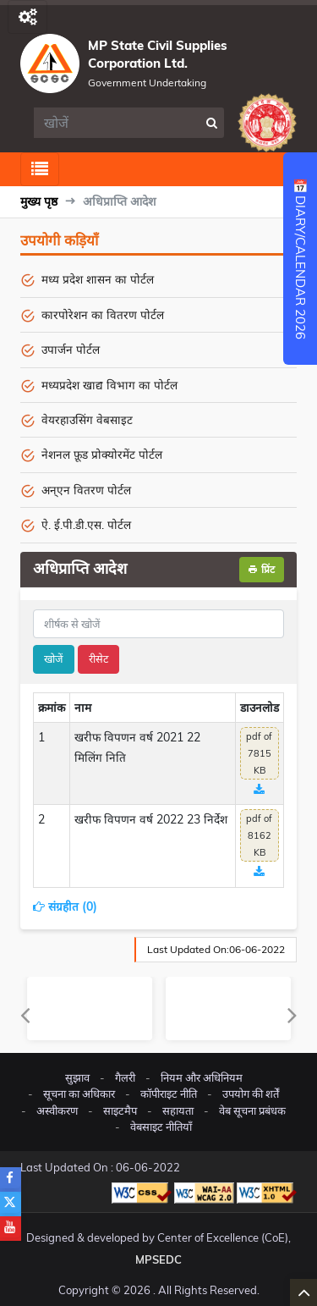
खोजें (53, 658)
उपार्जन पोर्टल (70, 349)
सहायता (178, 1110)
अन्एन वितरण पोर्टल (86, 489)
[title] (158, 623)
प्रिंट (262, 569)
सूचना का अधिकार (79, 1093)
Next (292, 1014)
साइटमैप (120, 1110)
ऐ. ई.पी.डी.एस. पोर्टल (86, 524)
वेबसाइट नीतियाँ (161, 1126)
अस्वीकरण (57, 1110)
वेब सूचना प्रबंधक (252, 1110)
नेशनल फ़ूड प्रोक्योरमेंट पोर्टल (101, 454)
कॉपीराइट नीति (168, 1093)
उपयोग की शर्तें (250, 1093)
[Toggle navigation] (27, 17)
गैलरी (125, 1077)
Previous (25, 1014)
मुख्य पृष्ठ (38, 201)
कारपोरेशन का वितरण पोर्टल (102, 314)
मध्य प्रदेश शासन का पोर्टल (97, 279)
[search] (116, 122)
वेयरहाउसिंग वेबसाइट (87, 419)
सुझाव (77, 1077)
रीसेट (98, 658)
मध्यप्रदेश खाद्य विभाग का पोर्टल (109, 384)
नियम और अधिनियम (202, 1077)
